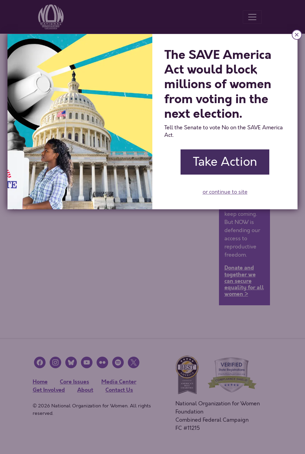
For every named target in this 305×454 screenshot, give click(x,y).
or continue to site (225, 192)
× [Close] (296, 34)
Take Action (225, 161)
